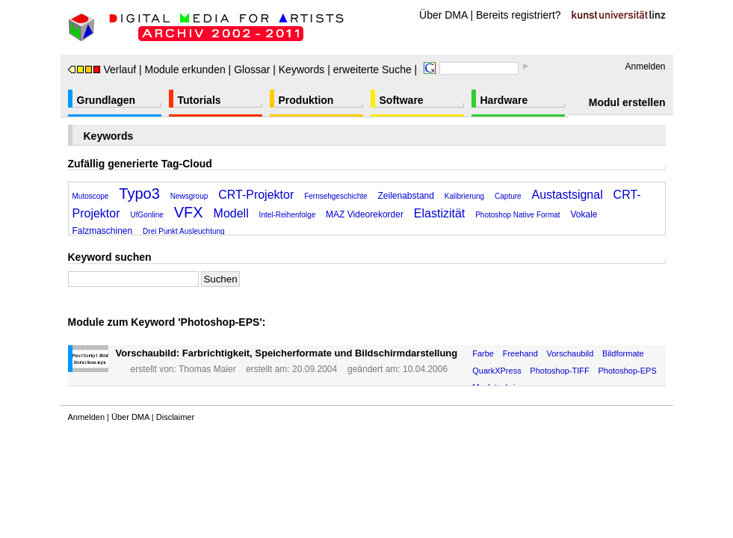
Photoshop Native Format (517, 215)
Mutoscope (90, 196)
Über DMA (443, 15)
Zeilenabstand (406, 196)
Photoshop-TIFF (559, 370)
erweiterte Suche (372, 69)
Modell (231, 213)
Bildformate (623, 353)
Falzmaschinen (102, 231)
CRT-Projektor (256, 194)
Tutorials (199, 100)
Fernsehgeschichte (336, 196)
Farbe (483, 353)
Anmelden (645, 66)
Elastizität (439, 213)
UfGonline (146, 215)
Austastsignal (567, 194)
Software (402, 100)
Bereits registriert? (518, 15)
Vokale (583, 214)
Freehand (520, 353)
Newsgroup (189, 196)
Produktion (306, 100)
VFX (188, 212)
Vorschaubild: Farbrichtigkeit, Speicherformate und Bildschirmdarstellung (287, 353)
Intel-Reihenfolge (287, 215)
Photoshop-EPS (627, 370)
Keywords (301, 69)
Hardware (504, 100)
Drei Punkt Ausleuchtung (184, 231)
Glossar (252, 69)
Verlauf (102, 69)
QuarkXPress (496, 370)
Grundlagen (106, 100)
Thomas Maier (207, 369)
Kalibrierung (464, 196)
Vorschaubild (569, 353)
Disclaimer (175, 416)
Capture (508, 196)
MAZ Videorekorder (364, 214)
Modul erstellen (627, 102)
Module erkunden (185, 69)
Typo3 (139, 193)
